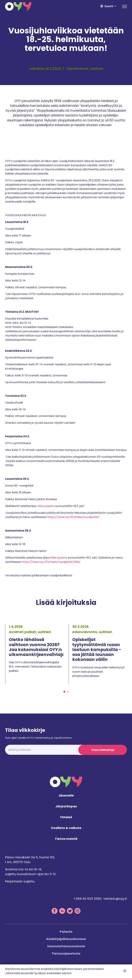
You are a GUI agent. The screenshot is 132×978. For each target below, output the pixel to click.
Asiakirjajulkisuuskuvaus (66, 939)
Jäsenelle (66, 796)
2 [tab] (68, 692)
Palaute (66, 932)
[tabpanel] (34, 654)
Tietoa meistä (66, 839)
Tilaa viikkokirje (102, 750)
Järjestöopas (66, 806)
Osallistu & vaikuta (66, 828)
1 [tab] (64, 692)
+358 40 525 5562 (87, 899)
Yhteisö (66, 817)
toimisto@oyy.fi (115, 899)
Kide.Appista (46, 506)
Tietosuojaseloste (66, 954)
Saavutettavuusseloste (66, 946)
